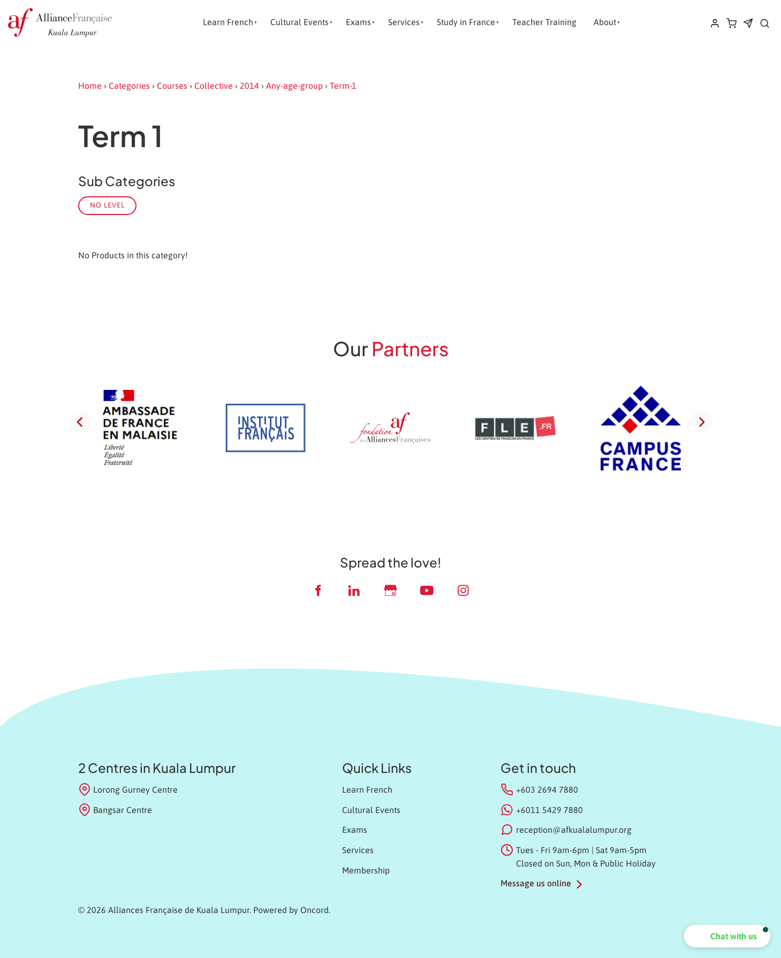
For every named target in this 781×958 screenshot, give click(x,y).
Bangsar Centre (115, 809)
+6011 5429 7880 (549, 810)
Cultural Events (299, 22)
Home (90, 85)
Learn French (228, 22)
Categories (129, 85)
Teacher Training (544, 22)
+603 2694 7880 (547, 789)
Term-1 (343, 85)
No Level (107, 205)
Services (404, 22)
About (605, 22)
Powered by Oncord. (291, 910)
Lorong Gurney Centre (128, 789)
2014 (249, 85)
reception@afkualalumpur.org (574, 829)
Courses (172, 85)
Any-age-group (294, 85)
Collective (213, 85)
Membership (366, 870)
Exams (358, 22)
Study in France (466, 22)
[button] (727, 936)
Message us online (536, 883)
